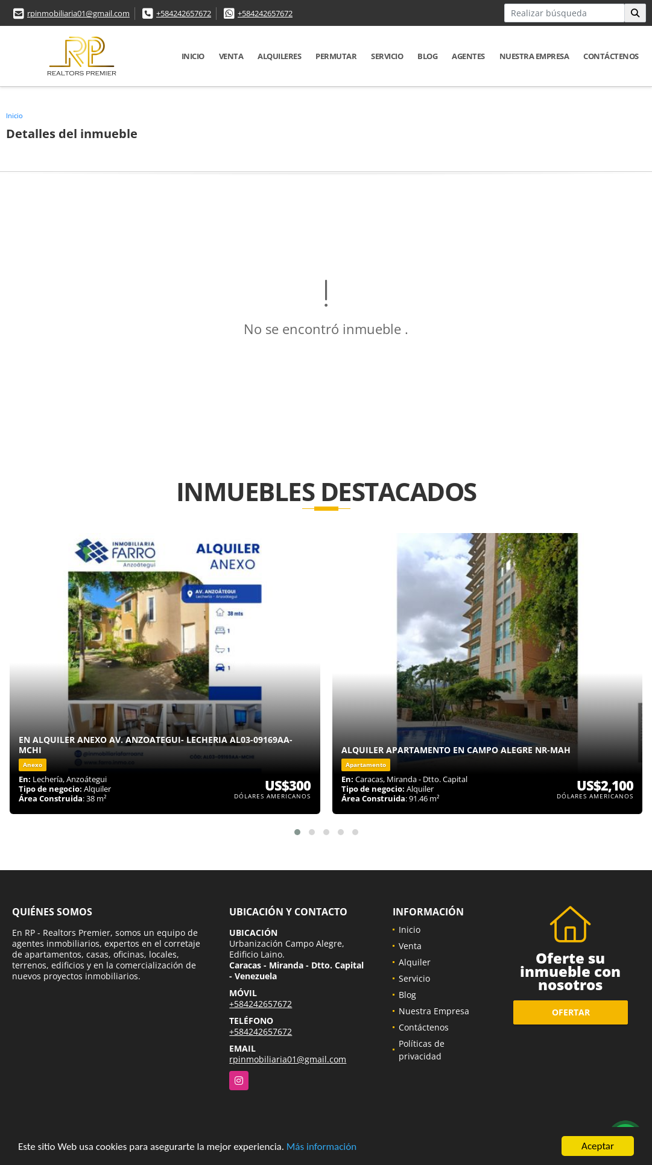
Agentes (468, 56)
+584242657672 (183, 13)
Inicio (193, 56)
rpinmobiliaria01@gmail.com (78, 13)
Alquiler (415, 962)
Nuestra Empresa (534, 56)
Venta (231, 56)
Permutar (335, 56)
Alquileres (279, 56)
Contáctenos (611, 56)
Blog (427, 56)
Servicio (387, 56)
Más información (321, 1147)
